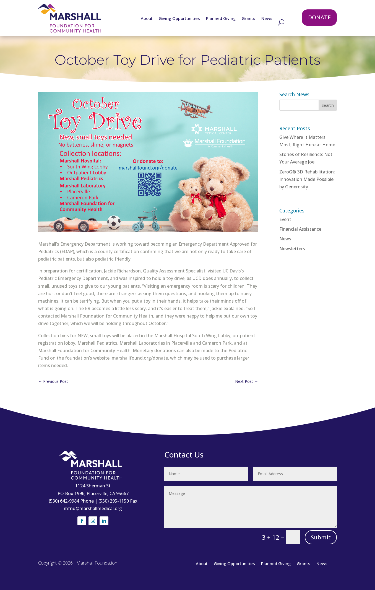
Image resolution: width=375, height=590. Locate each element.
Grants (248, 18)
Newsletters (292, 249)
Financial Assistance (300, 229)
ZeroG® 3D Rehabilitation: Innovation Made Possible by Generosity (307, 179)
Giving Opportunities (179, 18)
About (147, 18)
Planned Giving (221, 18)
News (266, 18)
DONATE (319, 17)
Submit (321, 537)
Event (285, 219)
